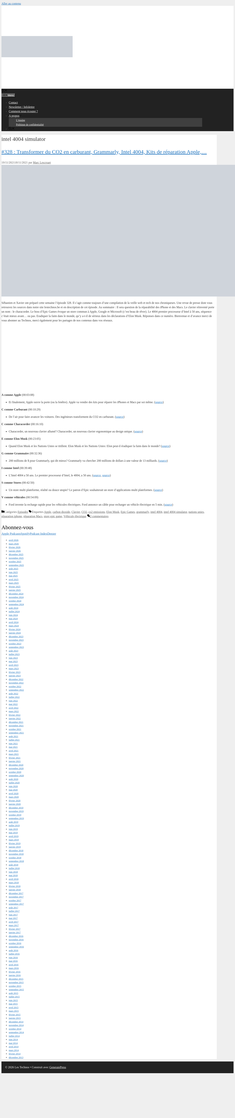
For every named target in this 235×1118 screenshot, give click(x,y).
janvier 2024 (15, 632)
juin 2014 (13, 1039)
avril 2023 (13, 665)
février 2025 (14, 586)
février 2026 (14, 547)
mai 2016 (13, 961)
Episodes (23, 511)
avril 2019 (13, 836)
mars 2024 (14, 625)
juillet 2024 (14, 611)
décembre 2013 (16, 1057)
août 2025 (13, 568)
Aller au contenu (11, 3)
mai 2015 (13, 1003)
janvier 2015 (15, 1018)
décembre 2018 (16, 850)
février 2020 (14, 800)
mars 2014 (14, 1050)
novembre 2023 (16, 640)
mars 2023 (14, 668)
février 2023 (14, 672)
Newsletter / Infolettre (21, 106)
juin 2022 (13, 700)
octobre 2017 (15, 900)
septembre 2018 (16, 861)
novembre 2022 (16, 682)
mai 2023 (13, 661)
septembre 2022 (16, 690)
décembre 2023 (16, 636)
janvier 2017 (15, 932)
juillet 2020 (14, 782)
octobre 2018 (15, 857)
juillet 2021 (14, 739)
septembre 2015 (16, 989)
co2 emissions (96, 511)
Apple (47, 511)
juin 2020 (13, 786)
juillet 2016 (14, 953)
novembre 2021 (16, 725)
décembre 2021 (16, 722)
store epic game (53, 516)
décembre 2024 (16, 593)
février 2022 (14, 715)
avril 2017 (13, 921)
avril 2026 (13, 540)
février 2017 (14, 929)
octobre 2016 (15, 943)
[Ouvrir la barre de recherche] (4, 90)
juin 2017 (13, 914)
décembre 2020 (16, 765)
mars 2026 (14, 543)
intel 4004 (156, 511)
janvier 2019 (15, 846)
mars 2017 (14, 925)
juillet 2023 (14, 654)
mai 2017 (13, 918)
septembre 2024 (16, 604)
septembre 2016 (16, 946)
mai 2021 (13, 747)
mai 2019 (13, 832)
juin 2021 (13, 743)
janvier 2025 (15, 590)
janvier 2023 (15, 675)
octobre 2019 (15, 814)
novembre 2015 (16, 982)
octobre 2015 (15, 986)
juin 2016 (13, 957)
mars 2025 (14, 582)
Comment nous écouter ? (23, 111)
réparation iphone (11, 516)
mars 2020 (14, 797)
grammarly (142, 511)
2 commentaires (99, 516)
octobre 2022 (15, 686)
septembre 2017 (16, 904)
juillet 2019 (14, 825)
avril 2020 (13, 793)
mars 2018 (14, 882)
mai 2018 (13, 875)
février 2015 (14, 1014)
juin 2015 (13, 1000)
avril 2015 (13, 1007)
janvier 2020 (15, 804)
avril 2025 (13, 579)
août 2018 (13, 864)
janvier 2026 (15, 550)
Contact (13, 102)
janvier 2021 (15, 761)
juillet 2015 (14, 996)
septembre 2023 (16, 647)
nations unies (196, 511)
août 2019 (13, 822)
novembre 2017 (16, 896)
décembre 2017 (16, 893)
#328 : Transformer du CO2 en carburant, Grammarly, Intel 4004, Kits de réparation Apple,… (104, 152)
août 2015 (13, 993)
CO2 (84, 511)
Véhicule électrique (74, 516)
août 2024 (13, 608)
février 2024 (14, 629)
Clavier (76, 511)
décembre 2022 (16, 679)
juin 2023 (13, 657)
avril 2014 (13, 1046)
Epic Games (128, 511)
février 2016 (14, 971)
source (159, 402)
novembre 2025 (16, 558)
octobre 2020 (15, 772)
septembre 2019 (16, 818)
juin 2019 (13, 829)
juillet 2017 (14, 911)
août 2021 (13, 736)
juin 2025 (13, 572)
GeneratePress (57, 1067)
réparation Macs (32, 516)
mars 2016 (14, 968)
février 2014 (14, 1053)
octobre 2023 (15, 643)
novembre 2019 (16, 811)
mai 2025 (13, 575)
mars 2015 (14, 1011)
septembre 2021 (16, 732)
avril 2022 (13, 707)
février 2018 (14, 886)
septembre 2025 (16, 565)
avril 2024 (13, 622)
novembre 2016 (16, 939)
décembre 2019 (16, 807)
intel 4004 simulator (175, 511)
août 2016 (13, 950)
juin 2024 (13, 615)
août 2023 (13, 650)
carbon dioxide (61, 511)
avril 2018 (13, 879)
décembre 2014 (16, 1021)
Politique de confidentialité (30, 124)
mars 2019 (14, 839)
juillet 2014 (14, 1036)
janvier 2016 (15, 975)
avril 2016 (13, 964)
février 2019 (14, 843)
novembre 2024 (16, 597)
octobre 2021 (15, 729)
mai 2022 (13, 704)
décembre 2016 (16, 936)
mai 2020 (13, 789)
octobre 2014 (15, 1028)
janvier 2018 (15, 889)
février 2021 (14, 757)
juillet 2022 (14, 697)
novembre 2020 (16, 768)
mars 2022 (14, 711)
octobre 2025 (15, 561)
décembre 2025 (16, 554)
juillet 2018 (14, 868)
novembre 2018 (16, 854)
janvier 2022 (15, 718)
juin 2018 (13, 872)
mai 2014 (13, 1043)
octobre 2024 (15, 600)
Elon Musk (112, 511)
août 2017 (13, 907)
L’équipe (20, 120)
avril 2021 (13, 750)
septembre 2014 (16, 1032)
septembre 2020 (16, 775)
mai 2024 (13, 618)
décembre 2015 (16, 979)
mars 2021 (14, 754)
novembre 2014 (16, 1025)
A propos (15, 115)
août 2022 (13, 693)
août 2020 (13, 779)
